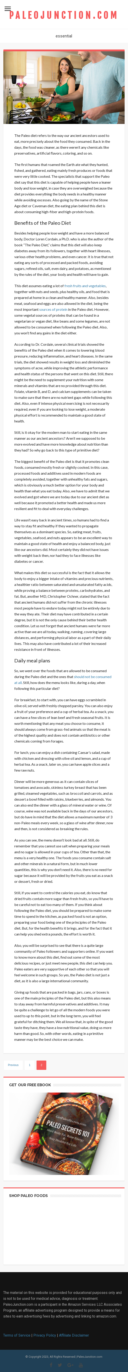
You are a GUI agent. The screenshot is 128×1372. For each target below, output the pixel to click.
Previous (13, 1065)
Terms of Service (16, 1335)
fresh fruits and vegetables (85, 286)
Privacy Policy (44, 1335)
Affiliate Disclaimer (74, 1335)
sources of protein (53, 309)
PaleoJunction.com (64, 15)
